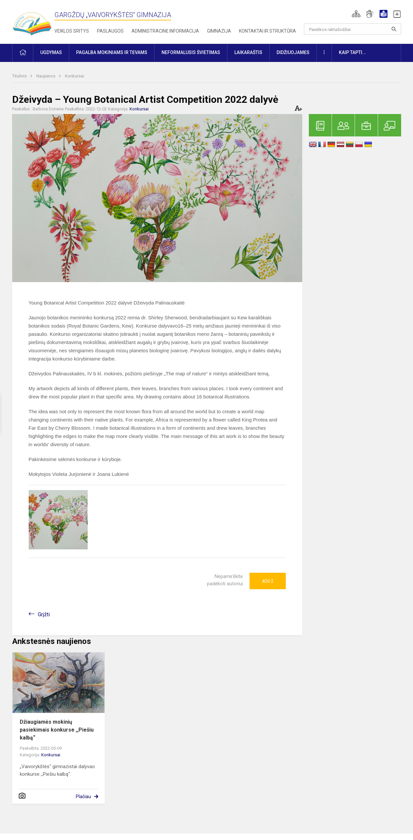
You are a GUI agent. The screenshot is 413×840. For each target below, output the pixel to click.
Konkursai (74, 75)
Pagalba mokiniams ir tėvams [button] (111, 52)
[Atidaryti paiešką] (394, 29)
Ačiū (267, 581)
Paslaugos (110, 31)
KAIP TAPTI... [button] (352, 52)
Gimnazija (219, 31)
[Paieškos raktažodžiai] (352, 29)
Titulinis (20, 75)
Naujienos (46, 75)
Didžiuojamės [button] (293, 52)
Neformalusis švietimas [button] (191, 52)
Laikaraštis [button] (248, 52)
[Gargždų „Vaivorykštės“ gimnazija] (32, 20)
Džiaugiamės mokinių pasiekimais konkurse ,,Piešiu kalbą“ (57, 730)
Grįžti (44, 614)
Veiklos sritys (71, 31)
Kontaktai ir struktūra (267, 31)
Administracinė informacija (165, 31)
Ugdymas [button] (51, 52)
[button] (356, 14)
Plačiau (83, 796)
